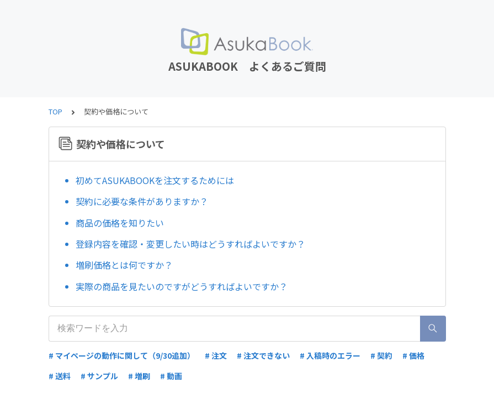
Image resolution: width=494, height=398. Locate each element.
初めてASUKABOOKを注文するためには (155, 180)
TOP (55, 111)
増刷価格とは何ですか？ (124, 264)
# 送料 (60, 375)
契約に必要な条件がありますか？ (142, 201)
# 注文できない (263, 355)
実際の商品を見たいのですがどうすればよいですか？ (182, 286)
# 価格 (413, 355)
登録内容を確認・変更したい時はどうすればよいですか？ (190, 243)
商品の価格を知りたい (120, 222)
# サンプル (99, 375)
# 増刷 (139, 375)
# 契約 (381, 355)
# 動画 (171, 375)
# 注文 (216, 355)
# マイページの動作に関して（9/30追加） (122, 355)
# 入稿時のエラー (330, 355)
